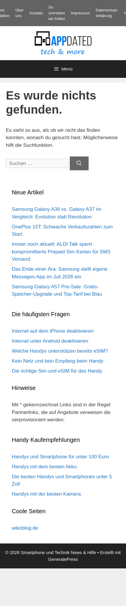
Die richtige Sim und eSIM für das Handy (57, 371)
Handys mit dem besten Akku (44, 466)
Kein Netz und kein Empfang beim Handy (57, 361)
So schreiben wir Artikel (57, 13)
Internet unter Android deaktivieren (50, 341)
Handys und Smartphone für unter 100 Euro (60, 456)
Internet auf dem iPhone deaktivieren (53, 331)
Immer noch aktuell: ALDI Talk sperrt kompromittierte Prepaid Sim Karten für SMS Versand (61, 251)
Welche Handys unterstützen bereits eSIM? (60, 351)
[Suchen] (79, 163)
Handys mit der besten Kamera (46, 494)
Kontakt (35, 13)
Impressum (80, 13)
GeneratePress (63, 559)
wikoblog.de (25, 528)
